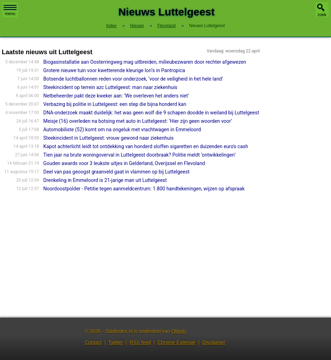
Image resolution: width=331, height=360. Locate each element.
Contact (93, 342)
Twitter (115, 342)
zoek (322, 14)
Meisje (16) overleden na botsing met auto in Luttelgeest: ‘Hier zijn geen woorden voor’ (137, 121)
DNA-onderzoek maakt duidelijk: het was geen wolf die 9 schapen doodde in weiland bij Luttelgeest (151, 112)
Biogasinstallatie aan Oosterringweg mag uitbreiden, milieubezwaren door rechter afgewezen (144, 62)
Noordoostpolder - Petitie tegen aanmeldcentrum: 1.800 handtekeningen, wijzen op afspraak (144, 188)
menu (10, 10)
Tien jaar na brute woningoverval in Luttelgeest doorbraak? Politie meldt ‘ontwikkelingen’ (139, 155)
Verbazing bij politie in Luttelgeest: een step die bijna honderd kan (114, 104)
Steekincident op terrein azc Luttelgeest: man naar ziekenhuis (110, 87)
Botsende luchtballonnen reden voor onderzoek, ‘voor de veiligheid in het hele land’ (133, 79)
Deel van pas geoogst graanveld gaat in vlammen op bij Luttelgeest (116, 172)
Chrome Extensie (176, 342)
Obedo (178, 331)
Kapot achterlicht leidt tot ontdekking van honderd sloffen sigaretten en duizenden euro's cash (145, 146)
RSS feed (140, 342)
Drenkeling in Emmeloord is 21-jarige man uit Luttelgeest (105, 180)
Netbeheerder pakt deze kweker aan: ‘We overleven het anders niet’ (116, 96)
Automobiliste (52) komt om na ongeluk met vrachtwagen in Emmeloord (122, 129)
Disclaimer (213, 342)
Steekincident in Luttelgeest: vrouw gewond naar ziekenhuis (108, 138)
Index (111, 25)
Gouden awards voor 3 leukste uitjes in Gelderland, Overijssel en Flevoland (124, 163)
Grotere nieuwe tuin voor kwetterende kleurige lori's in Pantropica (114, 70)
